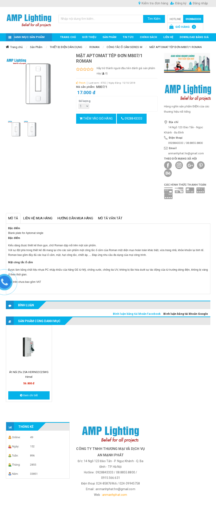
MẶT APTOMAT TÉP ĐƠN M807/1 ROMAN (175, 47)
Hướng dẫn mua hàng (75, 218)
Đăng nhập (198, 3)
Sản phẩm (109, 37)
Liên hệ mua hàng (37, 218)
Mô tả (13, 218)
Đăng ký (178, 3)
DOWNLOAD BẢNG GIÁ (194, 37)
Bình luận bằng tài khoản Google (185, 313)
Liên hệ (168, 37)
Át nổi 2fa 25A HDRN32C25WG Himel (29, 374)
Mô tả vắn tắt (110, 218)
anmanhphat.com (114, 494)
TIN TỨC (128, 37)
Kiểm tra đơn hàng (153, 3)
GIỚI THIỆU (89, 37)
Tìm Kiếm (154, 18)
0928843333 (193, 19)
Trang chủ (68, 37)
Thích (81, 83)
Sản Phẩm (36, 47)
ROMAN (94, 47)
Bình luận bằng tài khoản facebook (137, 313)
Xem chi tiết (29, 395)
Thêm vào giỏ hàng (96, 118)
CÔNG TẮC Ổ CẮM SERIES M (124, 47)
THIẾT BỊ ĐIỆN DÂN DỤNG (66, 47)
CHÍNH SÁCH (148, 37)
